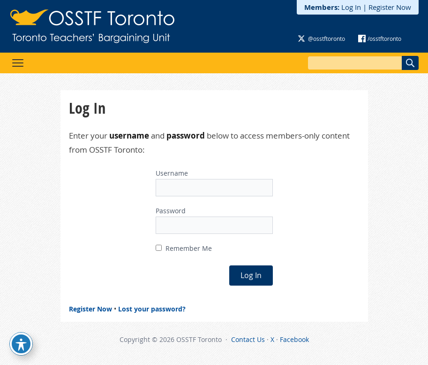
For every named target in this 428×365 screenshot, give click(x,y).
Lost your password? (152, 308)
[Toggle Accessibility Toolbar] (21, 344)
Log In (351, 7)
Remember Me (184, 248)
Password (171, 210)
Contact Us (248, 339)
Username (172, 173)
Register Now (389, 7)
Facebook (294, 339)
